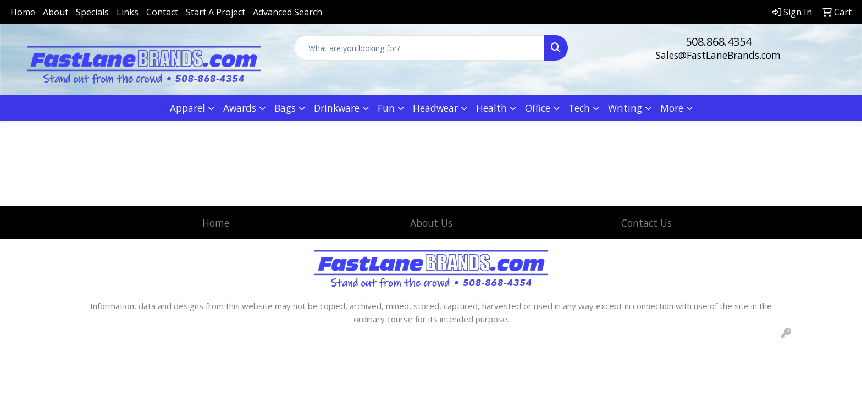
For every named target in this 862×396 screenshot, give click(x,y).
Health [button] (491, 107)
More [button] (671, 107)
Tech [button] (579, 107)
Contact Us (646, 222)
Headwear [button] (435, 107)
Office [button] (537, 107)
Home (22, 12)
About (55, 12)
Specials (92, 12)
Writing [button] (625, 107)
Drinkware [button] (337, 107)
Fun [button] (386, 107)
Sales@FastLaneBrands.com (718, 55)
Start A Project (215, 12)
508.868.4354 (719, 41)
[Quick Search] (419, 48)
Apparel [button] (187, 107)
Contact (162, 12)
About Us (431, 222)
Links (128, 12)
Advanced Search (287, 12)
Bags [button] (285, 107)
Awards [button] (239, 107)
